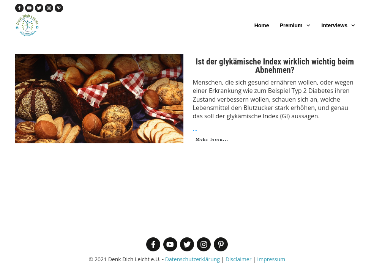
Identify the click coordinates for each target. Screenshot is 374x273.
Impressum (271, 259)
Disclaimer (238, 259)
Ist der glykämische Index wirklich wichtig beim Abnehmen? (275, 66)
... (195, 128)
